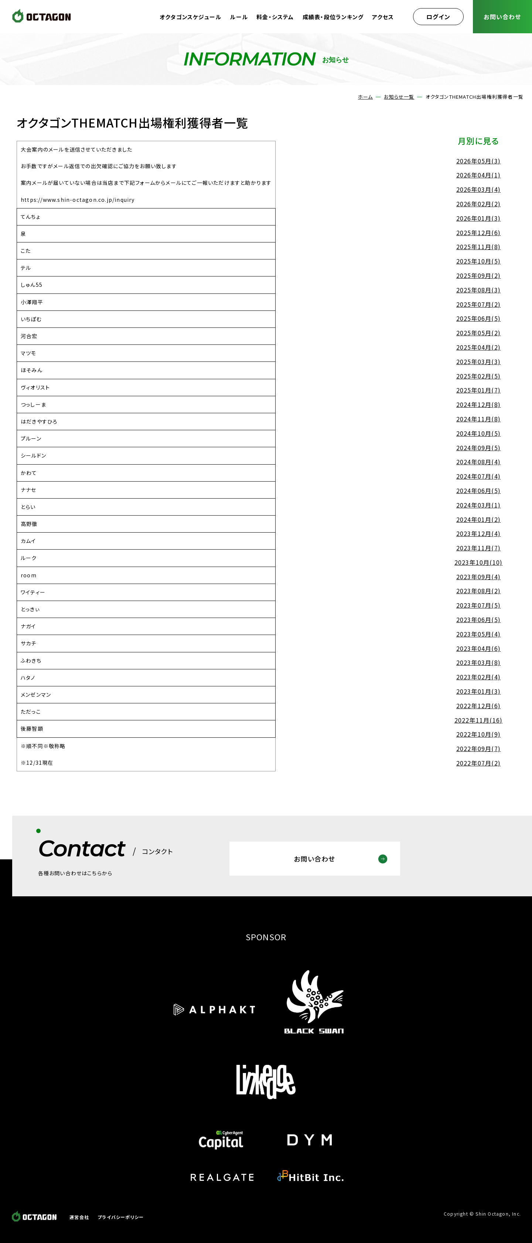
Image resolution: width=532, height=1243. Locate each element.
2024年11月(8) (478, 418)
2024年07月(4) (478, 476)
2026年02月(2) (478, 203)
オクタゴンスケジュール (190, 17)
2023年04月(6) (478, 648)
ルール (239, 17)
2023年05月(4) (478, 633)
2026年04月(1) (478, 174)
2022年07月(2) (478, 762)
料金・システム (275, 17)
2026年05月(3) (478, 160)
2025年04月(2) (478, 347)
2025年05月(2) (478, 332)
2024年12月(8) (478, 404)
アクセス (383, 17)
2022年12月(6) (478, 705)
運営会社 (79, 1217)
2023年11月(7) (478, 547)
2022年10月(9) (478, 734)
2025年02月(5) (478, 375)
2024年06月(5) (478, 490)
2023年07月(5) (478, 605)
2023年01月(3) (478, 691)
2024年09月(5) (478, 447)
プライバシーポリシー (121, 1217)
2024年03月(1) (478, 504)
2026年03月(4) (478, 189)
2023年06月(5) (478, 619)
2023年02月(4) (478, 676)
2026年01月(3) (478, 218)
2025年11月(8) (478, 246)
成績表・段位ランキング (333, 17)
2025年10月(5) (478, 261)
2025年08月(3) (478, 289)
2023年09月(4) (478, 576)
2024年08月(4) (478, 461)
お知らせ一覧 (399, 96)
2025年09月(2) (478, 275)
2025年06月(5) (478, 318)
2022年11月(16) (478, 720)
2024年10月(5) (478, 433)
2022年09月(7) (478, 748)
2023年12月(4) (478, 533)
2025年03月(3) (478, 361)
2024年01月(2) (478, 519)
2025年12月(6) (478, 232)
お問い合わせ (502, 16)
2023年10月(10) (478, 562)
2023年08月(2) (478, 590)
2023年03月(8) (478, 662)
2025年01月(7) (478, 390)
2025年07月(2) (478, 304)
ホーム (365, 96)
